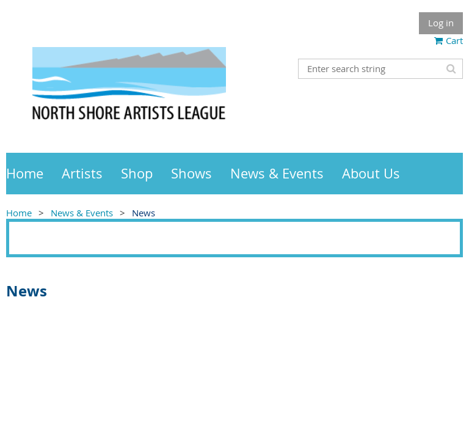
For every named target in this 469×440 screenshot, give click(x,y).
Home (19, 213)
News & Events (82, 213)
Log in (441, 22)
